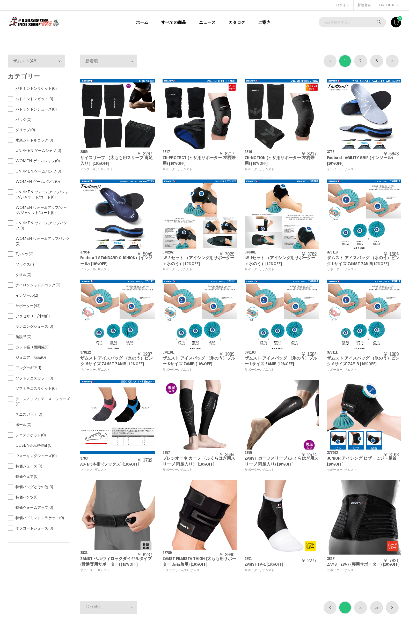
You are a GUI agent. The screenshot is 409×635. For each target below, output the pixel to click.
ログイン (342, 5)
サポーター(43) (28, 305)
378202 (168, 252)
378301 (250, 252)
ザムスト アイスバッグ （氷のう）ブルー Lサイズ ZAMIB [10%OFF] (281, 361)
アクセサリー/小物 (175, 570)
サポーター (170, 169)
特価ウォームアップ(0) (34, 507)
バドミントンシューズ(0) (36, 109)
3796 (330, 151)
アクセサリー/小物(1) (33, 316)
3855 (248, 452)
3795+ (85, 252)
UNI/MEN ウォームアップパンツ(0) (41, 225)
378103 (250, 352)
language (388, 5)
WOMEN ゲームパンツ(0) (38, 181)
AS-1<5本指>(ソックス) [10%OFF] (109, 464)
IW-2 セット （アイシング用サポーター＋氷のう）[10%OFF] (198, 260)
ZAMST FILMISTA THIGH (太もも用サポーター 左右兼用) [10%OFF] (199, 561)
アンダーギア (89, 169)
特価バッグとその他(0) (34, 486)
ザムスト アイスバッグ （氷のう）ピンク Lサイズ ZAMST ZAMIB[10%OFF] (363, 260)
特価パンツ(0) (27, 497)
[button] (108, 61)
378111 (332, 352)
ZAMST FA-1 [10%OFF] (264, 564)
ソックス (86, 470)
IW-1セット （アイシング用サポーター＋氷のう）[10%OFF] (280, 260)
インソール (334, 169)
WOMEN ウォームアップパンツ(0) (42, 241)
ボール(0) (23, 424)
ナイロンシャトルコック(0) (38, 285)
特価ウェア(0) (27, 476)
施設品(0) (23, 336)
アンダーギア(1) (28, 367)
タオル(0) (23, 274)
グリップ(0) (25, 130)
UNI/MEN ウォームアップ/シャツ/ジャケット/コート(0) (42, 194)
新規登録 (364, 5)
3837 (330, 558)
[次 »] (392, 61)
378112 (85, 352)
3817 (166, 151)
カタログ (237, 22)
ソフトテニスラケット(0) (36, 388)
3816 (248, 151)
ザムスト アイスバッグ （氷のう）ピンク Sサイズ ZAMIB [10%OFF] (363, 361)
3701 (248, 558)
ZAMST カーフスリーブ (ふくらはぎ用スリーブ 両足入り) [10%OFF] (281, 461)
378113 (332, 252)
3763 (83, 458)
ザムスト (107, 169)
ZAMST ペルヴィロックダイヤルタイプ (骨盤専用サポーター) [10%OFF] (116, 561)
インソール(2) (27, 295)
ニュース (207, 22)
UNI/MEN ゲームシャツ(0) (38, 150)
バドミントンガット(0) (34, 98)
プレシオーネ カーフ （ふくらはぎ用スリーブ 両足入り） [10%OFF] (199, 461)
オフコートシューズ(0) (34, 528)
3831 (83, 552)
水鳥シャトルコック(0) (34, 140)
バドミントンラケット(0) (36, 88)
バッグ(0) (23, 119)
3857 (166, 452)
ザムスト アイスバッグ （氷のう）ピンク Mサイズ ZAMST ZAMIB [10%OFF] (116, 361)
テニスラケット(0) (31, 435)
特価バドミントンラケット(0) (40, 518)
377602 (332, 452)
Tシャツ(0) (24, 254)
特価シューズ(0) (29, 466)
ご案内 (264, 22)
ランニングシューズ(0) (34, 326)
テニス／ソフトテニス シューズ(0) (43, 401)
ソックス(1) (25, 264)
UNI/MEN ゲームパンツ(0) (38, 171)
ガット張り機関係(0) (32, 347)
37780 (167, 552)
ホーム (142, 22)
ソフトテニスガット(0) (34, 378)
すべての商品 (173, 22)
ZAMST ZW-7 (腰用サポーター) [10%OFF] (363, 564)
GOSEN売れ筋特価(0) (34, 445)
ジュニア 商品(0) (31, 357)
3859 (83, 151)
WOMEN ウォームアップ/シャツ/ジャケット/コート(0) (41, 210)
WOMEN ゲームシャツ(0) (38, 161)
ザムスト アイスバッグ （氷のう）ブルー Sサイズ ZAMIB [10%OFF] (199, 361)
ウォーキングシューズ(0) (36, 455)
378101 (168, 352)
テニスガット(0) (29, 414)
